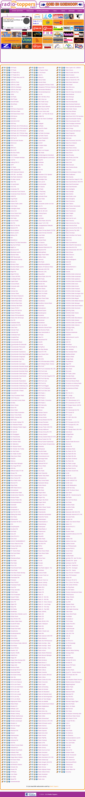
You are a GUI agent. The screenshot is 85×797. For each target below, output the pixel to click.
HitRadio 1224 (14, 708)
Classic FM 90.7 (15, 308)
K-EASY (40, 143)
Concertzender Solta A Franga (19, 383)
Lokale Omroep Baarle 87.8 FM (46, 230)
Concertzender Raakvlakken (18, 381)
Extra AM (13, 534)
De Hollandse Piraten (16, 424)
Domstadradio (14, 490)
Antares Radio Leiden (16, 203)
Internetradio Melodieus (44, 89)
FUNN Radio (14, 592)
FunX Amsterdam (15, 594)
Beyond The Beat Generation (18, 242)
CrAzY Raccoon (15, 398)
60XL (12, 145)
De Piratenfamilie (15, 436)
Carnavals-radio (15, 286)
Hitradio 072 (14, 706)
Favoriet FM (14, 548)
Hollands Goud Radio (16, 750)
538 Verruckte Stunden (17, 140)
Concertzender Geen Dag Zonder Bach (20, 354)
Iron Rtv (40, 94)
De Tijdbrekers (15, 444)
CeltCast (13, 288)
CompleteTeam (15, 337)
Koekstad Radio (42, 177)
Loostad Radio (42, 240)
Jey (39, 121)
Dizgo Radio (14, 485)
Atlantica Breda (15, 215)
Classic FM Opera (15, 313)
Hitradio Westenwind (16, 718)
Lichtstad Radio (42, 208)
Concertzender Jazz (16, 361)
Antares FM (14, 201)
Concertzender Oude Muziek (18, 376)
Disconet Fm (14, 483)
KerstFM (40, 160)
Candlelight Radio (15, 279)
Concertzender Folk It (16, 349)
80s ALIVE (13, 150)
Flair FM (13, 555)
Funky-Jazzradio (15, 589)
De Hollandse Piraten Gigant (18, 427)
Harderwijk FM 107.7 (16, 670)
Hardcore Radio (15, 667)
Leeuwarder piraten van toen (46, 203)
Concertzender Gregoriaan (18, 356)
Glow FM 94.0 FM (15, 619)
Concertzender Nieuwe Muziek (19, 368)
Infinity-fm (40, 77)
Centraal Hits (14, 291)
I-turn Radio (14, 774)
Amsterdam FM (15, 189)
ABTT (12, 164)
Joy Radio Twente (43, 135)
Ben (12, 237)
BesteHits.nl (14, 240)
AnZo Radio (14, 206)
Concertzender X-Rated (17, 390)
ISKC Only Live (42, 99)
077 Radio (13, 70)
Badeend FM (14, 228)
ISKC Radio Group (43, 101)
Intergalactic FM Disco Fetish (46, 84)
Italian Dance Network (44, 106)
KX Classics (41, 186)
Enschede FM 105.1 (16, 521)
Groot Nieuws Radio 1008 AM (19, 643)
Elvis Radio (14, 517)
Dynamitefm (14, 507)
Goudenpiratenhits (16, 633)
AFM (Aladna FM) (15, 169)
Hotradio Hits (14, 767)
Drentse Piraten (15, 497)
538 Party (13, 123)
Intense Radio (42, 80)
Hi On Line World (15, 699)
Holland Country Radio (17, 745)
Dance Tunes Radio (16, 415)
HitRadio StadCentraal (17, 716)
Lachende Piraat (42, 196)
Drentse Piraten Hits (16, 500)
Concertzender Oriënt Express (19, 373)
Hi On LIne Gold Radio (17, 687)
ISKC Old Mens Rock (44, 97)
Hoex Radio (14, 738)
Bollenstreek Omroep (16, 259)
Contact (80, 10)
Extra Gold (13, 538)
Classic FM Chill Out (16, 310)
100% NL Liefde (15, 84)
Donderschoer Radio (16, 492)
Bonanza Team (15, 264)
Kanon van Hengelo (43, 150)
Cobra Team (14, 327)
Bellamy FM (14, 235)
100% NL (13, 80)
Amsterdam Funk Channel (18, 191)
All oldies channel (15, 179)
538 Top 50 (14, 138)
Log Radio (41, 218)
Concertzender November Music (19, 371)
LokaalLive (41, 228)
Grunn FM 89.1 (15, 648)
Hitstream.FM (14, 730)
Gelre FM (13, 602)
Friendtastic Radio (16, 585)
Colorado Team (15, 330)
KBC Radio (41, 152)
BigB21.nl (13, 247)
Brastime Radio (15, 269)
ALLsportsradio (15, 184)
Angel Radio (14, 198)
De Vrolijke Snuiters (16, 453)
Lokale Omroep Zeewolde (45, 232)
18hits (12, 94)
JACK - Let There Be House (45, 113)
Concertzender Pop (16, 378)
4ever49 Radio (15, 101)
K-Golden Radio (42, 145)
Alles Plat (13, 181)
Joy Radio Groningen (44, 133)
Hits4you (13, 728)
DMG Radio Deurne (16, 487)
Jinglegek (40, 123)
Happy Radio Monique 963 (18, 660)
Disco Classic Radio (16, 475)
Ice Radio (13, 776)
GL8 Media (14, 609)
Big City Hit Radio (15, 245)
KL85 (39, 172)
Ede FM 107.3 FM (15, 512)
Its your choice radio (43, 111)
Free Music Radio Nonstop (18, 572)
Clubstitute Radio (15, 322)
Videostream (30, 10)
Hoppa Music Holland (16, 757)
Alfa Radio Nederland (16, 177)
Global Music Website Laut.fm (19, 614)
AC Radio (13, 167)
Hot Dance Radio (15, 759)
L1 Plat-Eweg (41, 191)
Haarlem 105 (14, 650)
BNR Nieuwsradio (15, 257)
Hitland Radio (14, 704)
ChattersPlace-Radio (16, 300)
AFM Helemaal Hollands (17, 172)
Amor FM (13, 186)
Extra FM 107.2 (15, 536)
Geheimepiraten (15, 599)
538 (12, 106)
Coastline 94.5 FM (16, 325)
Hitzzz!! (13, 733)
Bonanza (13, 262)
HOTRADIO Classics (16, 764)
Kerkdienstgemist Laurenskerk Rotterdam (46, 158)
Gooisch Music (15, 626)
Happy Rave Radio (16, 662)
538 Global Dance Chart (17, 113)
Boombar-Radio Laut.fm (17, 266)
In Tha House (41, 72)
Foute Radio (14, 570)
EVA (12, 524)
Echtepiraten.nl (15, 509)
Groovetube (14, 645)
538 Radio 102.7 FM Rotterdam (19, 135)
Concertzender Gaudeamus (18, 351)
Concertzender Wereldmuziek (19, 388)
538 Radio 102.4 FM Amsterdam (19, 128)
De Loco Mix (14, 429)
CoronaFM (13, 393)
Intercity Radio (42, 82)
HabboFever (14, 655)
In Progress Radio (43, 70)
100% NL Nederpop (16, 87)
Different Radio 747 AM (17, 470)
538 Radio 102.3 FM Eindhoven (19, 126)
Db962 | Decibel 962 (16, 417)
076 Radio (13, 67)
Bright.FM (13, 271)
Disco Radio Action (16, 480)
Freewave (13, 580)
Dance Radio (14, 410)
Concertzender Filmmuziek (18, 347)
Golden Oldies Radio (16, 621)
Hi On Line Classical (16, 682)
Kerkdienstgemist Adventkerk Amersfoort (46, 155)
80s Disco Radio (15, 152)
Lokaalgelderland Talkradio (45, 225)
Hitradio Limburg (15, 713)
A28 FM (13, 160)
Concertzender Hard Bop (17, 359)
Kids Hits (40, 164)
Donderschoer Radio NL (17, 495)
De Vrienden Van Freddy (17, 449)
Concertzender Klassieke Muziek (19, 366)
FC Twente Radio (15, 551)
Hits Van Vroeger (15, 725)
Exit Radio (13, 531)
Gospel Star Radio (16, 628)
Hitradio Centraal (15, 711)
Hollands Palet (15, 752)
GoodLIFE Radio (15, 623)
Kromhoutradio (42, 184)
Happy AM (13, 657)
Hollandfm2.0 (14, 747)
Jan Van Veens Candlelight (45, 118)
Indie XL (40, 75)
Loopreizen (41, 237)
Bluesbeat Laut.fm (16, 252)
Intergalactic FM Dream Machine (47, 87)
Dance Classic (14, 405)
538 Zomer (14, 143)
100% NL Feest (15, 82)
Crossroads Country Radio (18, 400)
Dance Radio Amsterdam (17, 412)
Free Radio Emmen (16, 575)
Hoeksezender (15, 735)
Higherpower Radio (16, 701)
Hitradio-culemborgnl (16, 721)
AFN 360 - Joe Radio (16, 174)
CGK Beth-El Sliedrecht (17, 296)
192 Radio (13, 97)
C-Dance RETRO (15, 276)
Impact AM (41, 67)
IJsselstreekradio (15, 781)
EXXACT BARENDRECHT (18, 541)
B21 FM (13, 223)
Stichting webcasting (42, 10)
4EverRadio (14, 104)
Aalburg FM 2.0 (15, 162)
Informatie (71, 10)
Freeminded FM (15, 577)
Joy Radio (41, 130)
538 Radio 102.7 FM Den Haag (19, 133)
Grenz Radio (14, 638)
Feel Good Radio (15, 553)
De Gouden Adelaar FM (17, 422)
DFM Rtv (13, 468)
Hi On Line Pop (15, 696)
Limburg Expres (42, 213)
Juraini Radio (41, 140)
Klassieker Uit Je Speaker (45, 174)
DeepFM (13, 458)
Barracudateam (15, 230)
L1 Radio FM (41, 194)
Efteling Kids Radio (16, 514)
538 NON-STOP (15, 121)
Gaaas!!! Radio (15, 597)
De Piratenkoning (15, 439)
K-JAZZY (40, 147)
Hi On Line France (16, 684)
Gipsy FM (13, 606)
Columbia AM (14, 332)
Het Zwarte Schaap (16, 674)
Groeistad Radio (15, 640)
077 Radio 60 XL (15, 72)
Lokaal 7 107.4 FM (43, 223)
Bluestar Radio (15, 254)
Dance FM (13, 407)
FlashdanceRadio (15, 558)
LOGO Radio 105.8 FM (44, 220)
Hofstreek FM (14, 740)
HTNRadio (13, 772)
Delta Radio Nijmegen (17, 463)
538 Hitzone (14, 116)
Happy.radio (14, 665)
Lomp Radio (41, 235)
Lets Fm (40, 206)
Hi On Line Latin (15, 691)
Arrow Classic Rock (16, 213)
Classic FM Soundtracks (17, 315)
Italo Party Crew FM (43, 109)
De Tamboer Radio (16, 441)
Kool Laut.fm (41, 181)
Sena (55, 10)
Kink (39, 167)
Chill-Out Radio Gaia (16, 303)
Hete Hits (13, 677)
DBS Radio (14, 419)
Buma (63, 10)
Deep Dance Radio (16, 456)
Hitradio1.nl (14, 723)
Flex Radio (14, 560)
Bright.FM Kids (15, 274)
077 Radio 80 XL (15, 75)
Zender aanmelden (17, 10)
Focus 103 (13, 565)
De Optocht (14, 432)
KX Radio (40, 189)
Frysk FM (13, 587)
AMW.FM (13, 196)
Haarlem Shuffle (15, 653)
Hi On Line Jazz (15, 689)
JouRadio (40, 126)
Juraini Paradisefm (43, 138)
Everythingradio (15, 526)
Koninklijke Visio (42, 179)
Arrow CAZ (14, 211)
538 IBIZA (13, 118)
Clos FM (13, 320)
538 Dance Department (17, 109)
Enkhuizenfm (14, 519)
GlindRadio (14, 611)
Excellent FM (14, 529)
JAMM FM (41, 116)
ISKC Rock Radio (43, 104)
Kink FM (40, 169)
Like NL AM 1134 (42, 211)
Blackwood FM (15, 249)
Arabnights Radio (15, 208)
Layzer (40, 201)
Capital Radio (14, 281)
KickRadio (41, 162)
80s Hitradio (14, 155)
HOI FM (13, 742)
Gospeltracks (14, 631)
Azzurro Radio (14, 220)
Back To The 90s (15, 225)
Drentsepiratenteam (16, 502)
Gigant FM (13, 604)
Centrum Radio (15, 293)
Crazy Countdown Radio (17, 395)
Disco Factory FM (15, 478)
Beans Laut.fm (15, 232)
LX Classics (41, 242)
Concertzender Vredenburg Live (19, 385)
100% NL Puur (15, 92)
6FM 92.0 (13, 147)
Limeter (40, 215)
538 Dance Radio (15, 111)
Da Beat (13, 402)
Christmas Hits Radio (16, 305)
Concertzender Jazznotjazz (18, 364)
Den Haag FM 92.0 (16, 466)
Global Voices (14, 616)
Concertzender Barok (16, 342)
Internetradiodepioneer (44, 92)
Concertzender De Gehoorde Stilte (18, 345)
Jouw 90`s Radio (42, 128)
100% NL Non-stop (16, 89)
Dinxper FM (14, 473)
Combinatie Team (15, 334)
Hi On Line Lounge (16, 694)
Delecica (13, 461)
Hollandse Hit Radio (16, 755)
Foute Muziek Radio (16, 568)
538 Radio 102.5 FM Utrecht (18, 130)
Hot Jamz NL (14, 762)
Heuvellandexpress (16, 679)
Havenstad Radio (15, 672)
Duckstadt (13, 504)
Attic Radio (14, 218)
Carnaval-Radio (15, 283)
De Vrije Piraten (15, 451)
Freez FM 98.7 (15, 582)
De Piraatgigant (15, 434)
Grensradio (14, 636)
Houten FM (14, 769)
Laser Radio (41, 198)
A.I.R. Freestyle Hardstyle (18, 157)
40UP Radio (14, 99)
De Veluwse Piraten (16, 446)
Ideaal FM (13, 779)
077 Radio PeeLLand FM (17, 77)
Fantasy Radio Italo (16, 546)
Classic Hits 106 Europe (17, 317)
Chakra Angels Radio (16, 298)
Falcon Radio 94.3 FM (17, 543)
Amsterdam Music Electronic (18, 194)
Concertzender (15, 339)
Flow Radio (14, 563)
